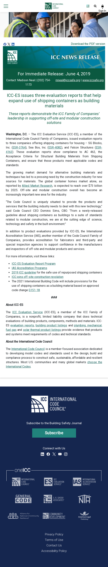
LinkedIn (42, 454)
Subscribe (54, 433)
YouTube (60, 454)
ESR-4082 (54, 147)
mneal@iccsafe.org (68, 80)
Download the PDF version (88, 44)
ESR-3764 (19, 147)
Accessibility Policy (54, 551)
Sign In (102, 6)
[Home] (53, 6)
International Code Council (28, 349)
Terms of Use (54, 540)
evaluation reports (22, 325)
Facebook (48, 454)
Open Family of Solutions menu (88, 6)
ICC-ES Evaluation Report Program (34, 263)
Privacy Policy (54, 534)
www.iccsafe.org (93, 80)
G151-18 (34, 290)
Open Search (95, 6)
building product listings (51, 325)
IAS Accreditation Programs (29, 268)
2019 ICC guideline (24, 272)
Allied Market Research (37, 185)
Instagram (66, 454)
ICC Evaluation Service (27, 312)
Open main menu (6, 6)
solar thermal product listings (42, 330)
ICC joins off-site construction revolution (37, 277)
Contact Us (54, 545)
